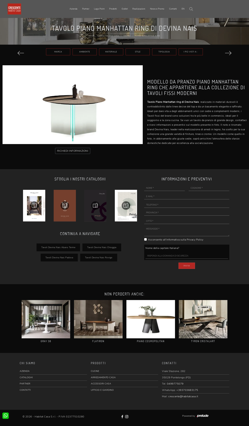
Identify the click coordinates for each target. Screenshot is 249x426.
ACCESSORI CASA (101, 383)
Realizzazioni (138, 8)
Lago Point (99, 8)
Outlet (125, 8)
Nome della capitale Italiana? (162, 248)
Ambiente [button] (84, 52)
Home (92, 36)
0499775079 (175, 383)
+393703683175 (187, 390)
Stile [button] (138, 52)
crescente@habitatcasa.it (183, 396)
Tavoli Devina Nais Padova (59, 257)
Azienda (73, 8)
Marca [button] (58, 52)
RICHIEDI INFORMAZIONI (72, 151)
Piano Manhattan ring (147, 36)
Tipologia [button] (164, 52)
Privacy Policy (195, 239)
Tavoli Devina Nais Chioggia (101, 247)
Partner (85, 8)
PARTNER (25, 383)
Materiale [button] (111, 52)
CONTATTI (25, 390)
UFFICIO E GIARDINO (102, 390)
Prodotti (113, 8)
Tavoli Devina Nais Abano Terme (58, 247)
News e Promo (157, 8)
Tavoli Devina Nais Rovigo (98, 257)
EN (183, 8)
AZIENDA (25, 371)
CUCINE (95, 371)
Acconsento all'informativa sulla (175, 239)
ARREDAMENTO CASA (103, 377)
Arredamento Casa (108, 36)
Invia (186, 265)
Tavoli (127, 36)
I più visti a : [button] (191, 52)
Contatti (173, 8)
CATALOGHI (26, 377)
